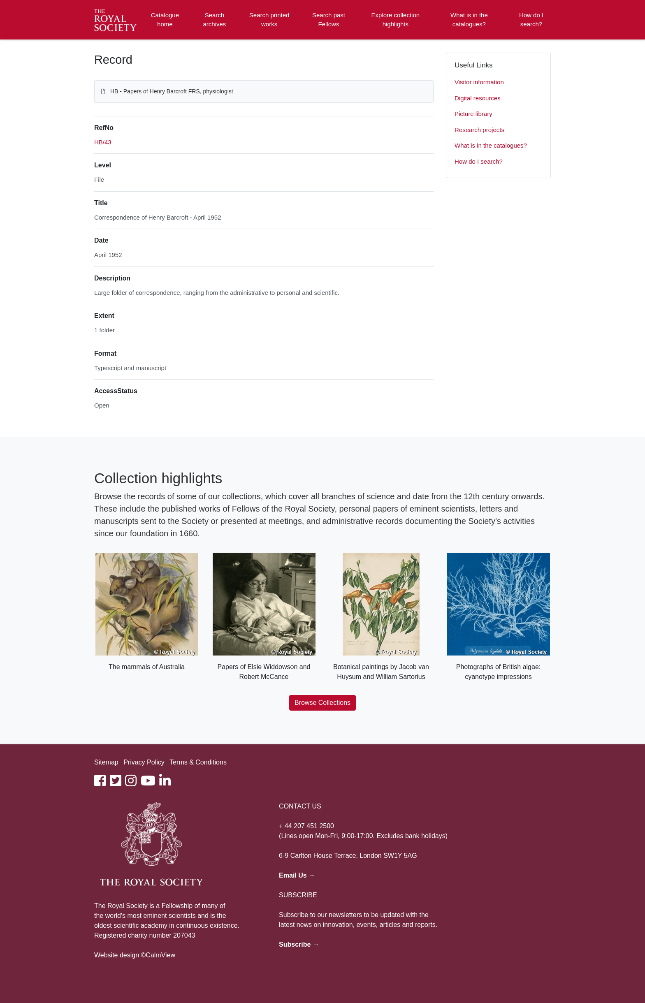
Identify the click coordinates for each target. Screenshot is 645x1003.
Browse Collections (322, 702)
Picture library (473, 113)
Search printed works (269, 20)
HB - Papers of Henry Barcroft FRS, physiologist (171, 91)
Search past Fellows (328, 20)
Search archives (214, 20)
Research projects (479, 129)
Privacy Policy (144, 762)
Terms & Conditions (198, 762)
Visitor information (479, 82)
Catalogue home (165, 20)
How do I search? (531, 20)
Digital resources (478, 98)
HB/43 (102, 142)
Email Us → (297, 875)
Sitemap (106, 762)
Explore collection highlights (395, 20)
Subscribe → (299, 944)
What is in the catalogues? (469, 20)
